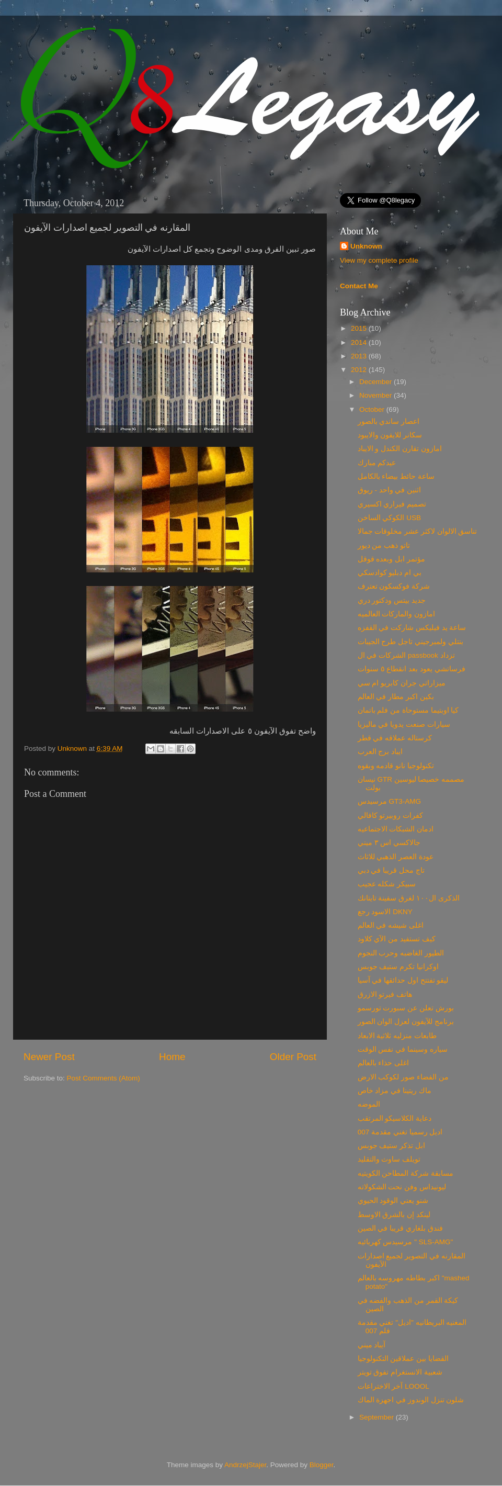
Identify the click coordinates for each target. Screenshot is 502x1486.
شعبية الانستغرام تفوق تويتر (400, 1372)
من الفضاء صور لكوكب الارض (403, 1077)
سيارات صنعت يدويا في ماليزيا (404, 724)
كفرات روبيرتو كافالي (391, 815)
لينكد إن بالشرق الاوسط (394, 1215)
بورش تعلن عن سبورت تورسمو (406, 1008)
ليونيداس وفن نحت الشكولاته (402, 1187)
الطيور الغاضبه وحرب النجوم (401, 953)
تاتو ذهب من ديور (384, 545)
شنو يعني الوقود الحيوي (393, 1200)
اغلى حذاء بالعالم (383, 1063)
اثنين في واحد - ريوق (389, 490)
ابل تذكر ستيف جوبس (391, 1146)
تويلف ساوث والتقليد (389, 1159)
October (372, 409)
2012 (360, 370)
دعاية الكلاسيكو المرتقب (395, 1118)
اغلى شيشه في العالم (391, 925)
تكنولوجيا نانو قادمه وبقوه (396, 766)
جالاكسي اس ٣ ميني (389, 843)
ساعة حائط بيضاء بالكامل (396, 476)
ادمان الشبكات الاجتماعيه (396, 829)
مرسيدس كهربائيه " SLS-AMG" (405, 1242)
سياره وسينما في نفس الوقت (403, 1049)
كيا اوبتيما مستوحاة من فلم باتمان (408, 710)
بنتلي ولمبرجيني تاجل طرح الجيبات (410, 642)
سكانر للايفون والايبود (390, 435)
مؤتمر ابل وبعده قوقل (391, 559)
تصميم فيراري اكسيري (392, 504)
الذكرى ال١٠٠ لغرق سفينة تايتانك (409, 898)
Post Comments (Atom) (103, 1078)
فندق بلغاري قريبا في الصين (400, 1228)
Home (172, 1056)
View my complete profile (379, 260)
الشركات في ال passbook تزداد (406, 655)
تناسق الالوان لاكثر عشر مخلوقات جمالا (417, 531)
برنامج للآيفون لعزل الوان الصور (406, 1022)
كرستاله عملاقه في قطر (395, 738)
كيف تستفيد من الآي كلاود (397, 939)
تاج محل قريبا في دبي (391, 870)
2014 (360, 342)
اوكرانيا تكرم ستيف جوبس (398, 967)
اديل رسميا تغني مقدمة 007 (400, 1132)
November (376, 395)
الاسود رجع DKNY (385, 912)
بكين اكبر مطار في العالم (396, 697)
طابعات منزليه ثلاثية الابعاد (397, 1036)
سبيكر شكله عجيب (387, 884)
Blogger (322, 1465)
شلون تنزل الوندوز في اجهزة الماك (411, 1400)
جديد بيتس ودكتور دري (392, 600)
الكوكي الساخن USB (389, 518)
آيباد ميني (372, 1345)
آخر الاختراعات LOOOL (393, 1386)
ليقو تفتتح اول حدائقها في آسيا (403, 980)
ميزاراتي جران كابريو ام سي (402, 683)
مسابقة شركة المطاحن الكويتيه (405, 1173)
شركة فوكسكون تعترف (394, 586)
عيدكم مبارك (377, 463)
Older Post (293, 1056)
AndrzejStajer (245, 1465)
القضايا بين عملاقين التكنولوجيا (403, 1359)
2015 (360, 328)
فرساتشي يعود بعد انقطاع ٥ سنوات (411, 669)
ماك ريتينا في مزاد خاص (394, 1091)
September (377, 1417)
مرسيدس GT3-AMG (389, 801)
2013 (360, 356)
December (376, 382)
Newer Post (49, 1056)
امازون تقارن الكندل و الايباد (400, 449)
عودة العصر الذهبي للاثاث (395, 857)
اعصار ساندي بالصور (389, 421)
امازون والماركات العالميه (397, 614)
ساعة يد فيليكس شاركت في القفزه (412, 628)
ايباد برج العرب (380, 752)
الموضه (369, 1104)
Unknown (73, 748)
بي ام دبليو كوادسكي (389, 573)
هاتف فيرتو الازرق (385, 994)
